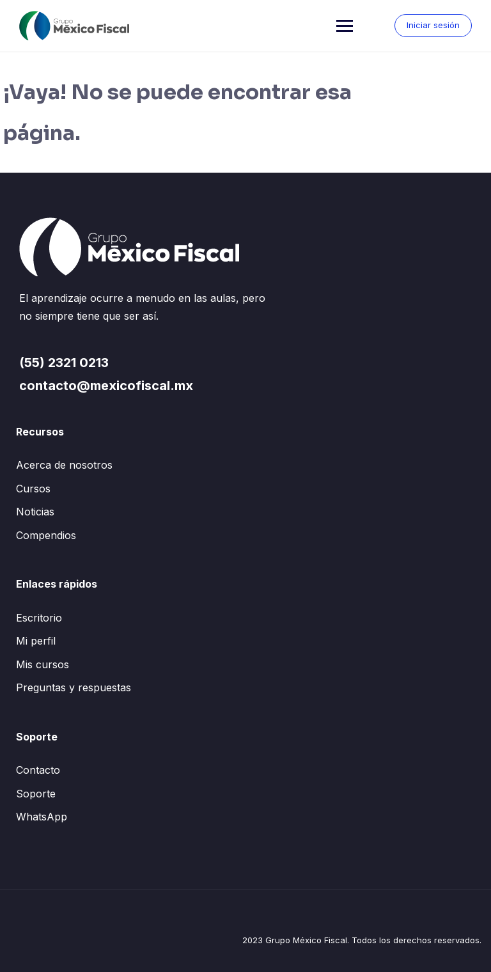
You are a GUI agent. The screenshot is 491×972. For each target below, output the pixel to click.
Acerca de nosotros (64, 465)
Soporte (36, 793)
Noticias (35, 511)
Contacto (38, 770)
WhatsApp (41, 816)
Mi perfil (36, 640)
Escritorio (39, 617)
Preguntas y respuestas (73, 687)
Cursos (33, 488)
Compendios (46, 535)
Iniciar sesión (433, 25)
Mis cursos (42, 664)
